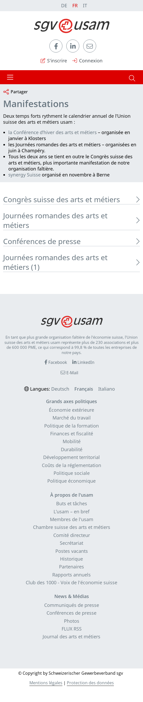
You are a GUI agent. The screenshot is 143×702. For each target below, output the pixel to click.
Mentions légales (45, 683)
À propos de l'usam (71, 495)
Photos (71, 621)
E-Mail (69, 373)
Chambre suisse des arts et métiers (71, 527)
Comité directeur (71, 535)
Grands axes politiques (71, 401)
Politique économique (71, 481)
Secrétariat (71, 543)
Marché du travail (72, 418)
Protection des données (90, 683)
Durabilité (71, 449)
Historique (71, 559)
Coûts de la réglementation (71, 465)
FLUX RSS (72, 629)
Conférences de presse (71, 613)
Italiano (106, 389)
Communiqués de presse (71, 605)
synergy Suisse (24, 175)
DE (64, 5)
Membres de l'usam (71, 519)
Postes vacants (71, 551)
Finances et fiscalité (71, 433)
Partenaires (71, 566)
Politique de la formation (71, 426)
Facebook (55, 362)
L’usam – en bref (71, 511)
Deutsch (60, 389)
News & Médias (71, 596)
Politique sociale (72, 473)
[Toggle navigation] (10, 77)
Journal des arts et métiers (71, 636)
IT (85, 5)
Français (83, 389)
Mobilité (72, 441)
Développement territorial (71, 457)
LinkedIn (83, 362)
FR (75, 5)
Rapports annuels (71, 575)
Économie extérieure (71, 410)
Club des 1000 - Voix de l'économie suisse (71, 582)
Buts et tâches (71, 503)
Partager (15, 92)
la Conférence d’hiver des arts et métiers (52, 132)
